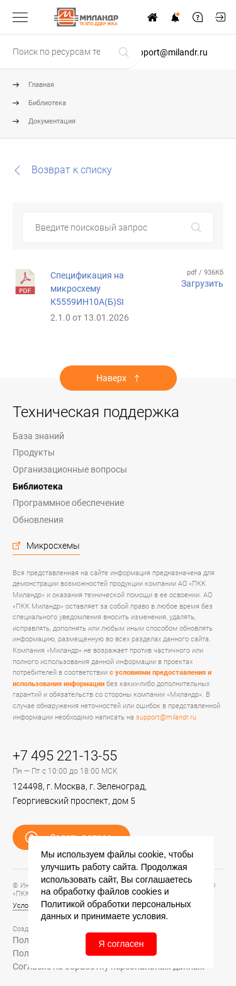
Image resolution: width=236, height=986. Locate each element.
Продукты (34, 452)
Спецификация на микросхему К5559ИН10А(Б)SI (87, 288)
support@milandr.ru (168, 52)
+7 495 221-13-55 (65, 756)
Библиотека (47, 103)
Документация (52, 121)
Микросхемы (53, 546)
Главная (41, 85)
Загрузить (202, 283)
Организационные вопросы (70, 469)
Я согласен (120, 944)
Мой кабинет (220, 17)
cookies (146, 891)
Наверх (111, 378)
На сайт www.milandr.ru (152, 17)
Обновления (38, 520)
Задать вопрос (197, 17)
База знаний (38, 436)
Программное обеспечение (68, 503)
